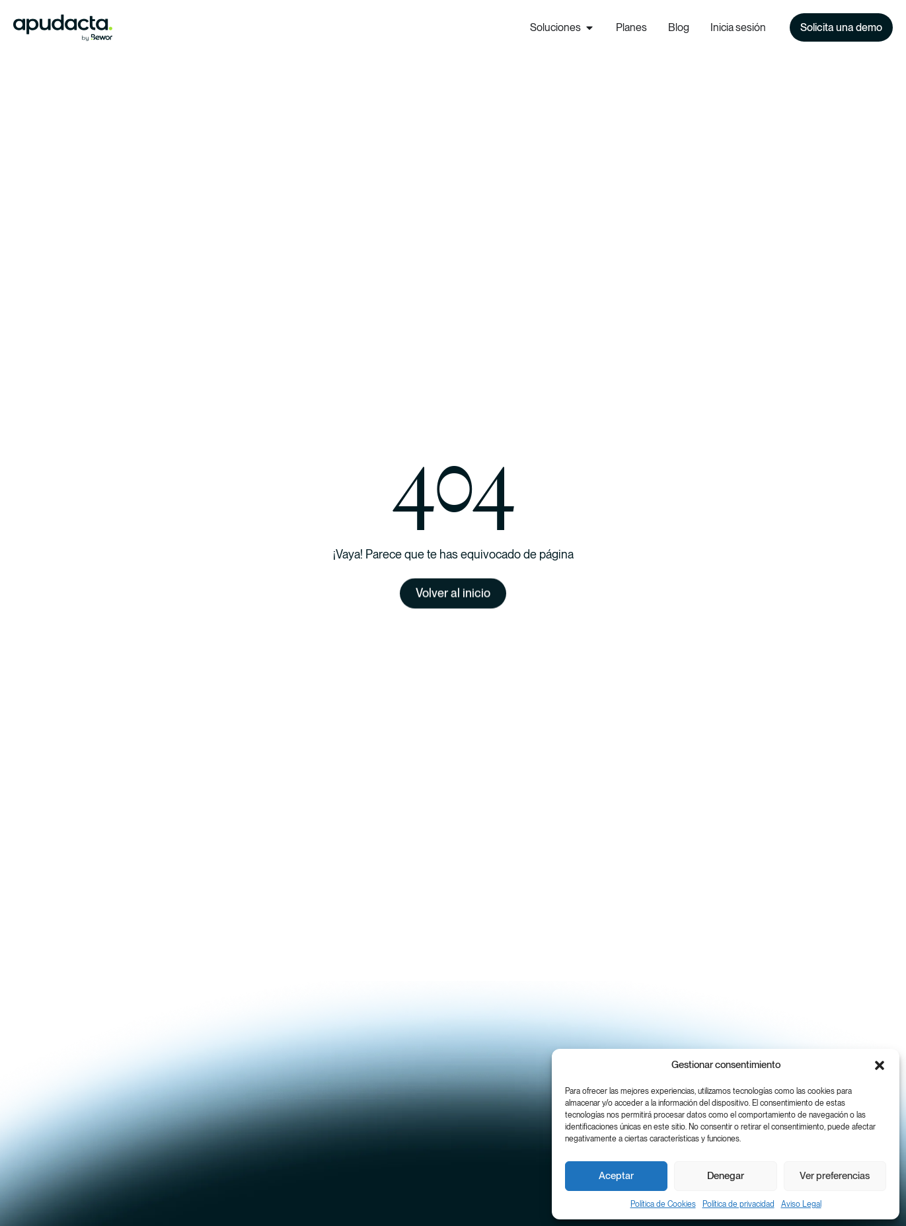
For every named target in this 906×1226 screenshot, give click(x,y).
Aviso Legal (801, 1204)
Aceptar (616, 1176)
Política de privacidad (738, 1204)
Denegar (725, 1176)
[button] (879, 1065)
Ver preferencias (835, 1176)
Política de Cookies (663, 1204)
